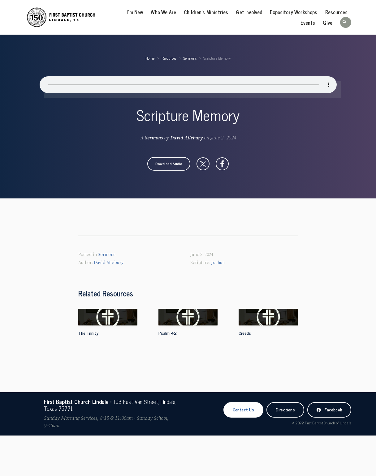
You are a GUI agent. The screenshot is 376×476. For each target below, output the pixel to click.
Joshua (218, 262)
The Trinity (88, 332)
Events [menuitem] (307, 23)
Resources (169, 58)
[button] (345, 22)
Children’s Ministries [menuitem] (206, 12)
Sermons (190, 58)
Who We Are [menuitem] (163, 12)
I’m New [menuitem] (135, 12)
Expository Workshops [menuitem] (293, 12)
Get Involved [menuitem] (249, 12)
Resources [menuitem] (336, 12)
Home (150, 58)
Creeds (245, 332)
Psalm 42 (167, 332)
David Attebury (186, 138)
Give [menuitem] (327, 23)
